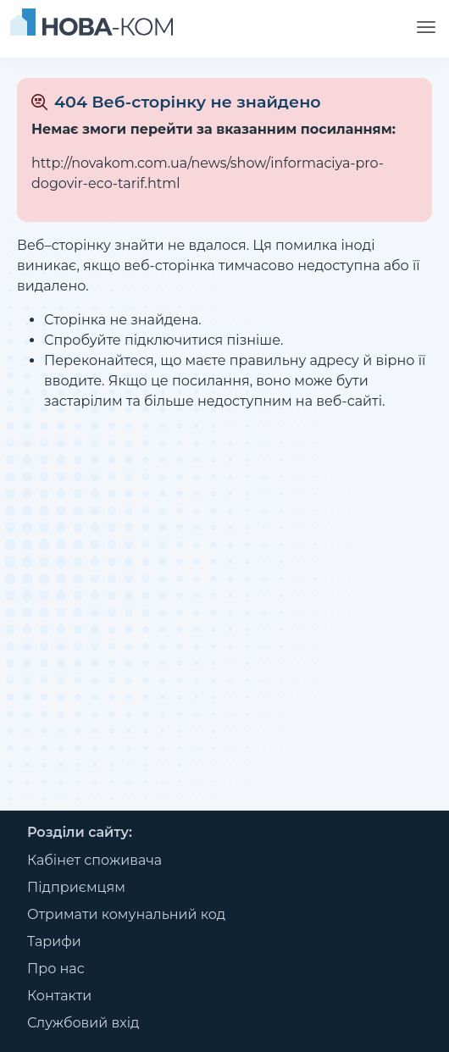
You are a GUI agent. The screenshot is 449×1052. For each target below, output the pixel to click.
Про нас (56, 969)
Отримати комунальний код (126, 914)
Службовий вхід (83, 1023)
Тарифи (54, 941)
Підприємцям (76, 887)
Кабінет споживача (94, 860)
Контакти (59, 996)
